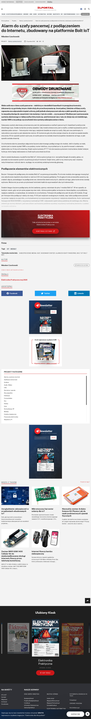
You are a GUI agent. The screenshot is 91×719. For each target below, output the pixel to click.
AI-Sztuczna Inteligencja (14, 14)
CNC (5, 387)
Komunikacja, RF (9, 409)
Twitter (45, 293)
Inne (5, 406)
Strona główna (5, 20)
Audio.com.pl (50, 698)
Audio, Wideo (8, 385)
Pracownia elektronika (11, 417)
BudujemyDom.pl (29, 698)
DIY (62, 14)
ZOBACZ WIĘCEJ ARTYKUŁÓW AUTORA (12, 270)
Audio (35, 14)
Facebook (12, 293)
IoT (8, 249)
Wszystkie (85, 14)
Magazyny (4, 699)
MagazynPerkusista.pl (53, 703)
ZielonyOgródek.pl (29, 707)
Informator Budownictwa (31, 705)
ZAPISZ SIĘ (75, 714)
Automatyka (42, 14)
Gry (5, 401)
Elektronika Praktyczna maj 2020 (14, 280)
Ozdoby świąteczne (10, 414)
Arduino (25, 14)
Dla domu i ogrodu (9, 390)
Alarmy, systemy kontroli (26, 20)
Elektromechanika (69, 14)
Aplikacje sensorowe (10, 379)
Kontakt (3, 697)
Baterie (49, 14)
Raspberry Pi (8, 419)
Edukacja (7, 395)
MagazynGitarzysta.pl (53, 700)
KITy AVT (4, 695)
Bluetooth (56, 14)
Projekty (14, 20)
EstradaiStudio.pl (52, 705)
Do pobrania (4, 704)
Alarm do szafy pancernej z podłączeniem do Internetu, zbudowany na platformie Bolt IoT (59, 20)
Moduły (13, 249)
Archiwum (4, 702)
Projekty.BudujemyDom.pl (31, 700)
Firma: (4, 243)
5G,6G (3, 14)
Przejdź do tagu (85, 481)
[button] (14, 639)
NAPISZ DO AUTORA (81, 265)
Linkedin (79, 293)
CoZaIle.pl (27, 703)
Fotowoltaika (8, 398)
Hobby (6, 403)
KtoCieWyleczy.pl (75, 707)
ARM (31, 14)
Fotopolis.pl (73, 700)
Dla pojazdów (8, 393)
